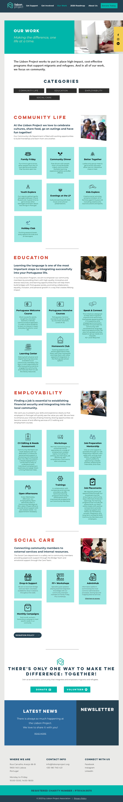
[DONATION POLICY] (28, 635)
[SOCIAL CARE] (44, 97)
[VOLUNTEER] (77, 690)
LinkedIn (89, 771)
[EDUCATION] (61, 90)
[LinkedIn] (118, 43)
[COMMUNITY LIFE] (29, 90)
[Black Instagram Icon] (118, 39)
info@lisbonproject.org (58, 764)
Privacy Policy (80, 798)
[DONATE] (43, 690)
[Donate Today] (109, 5)
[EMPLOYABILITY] (94, 90)
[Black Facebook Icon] (118, 34)
